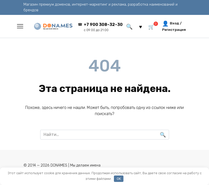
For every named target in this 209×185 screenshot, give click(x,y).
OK (119, 179)
